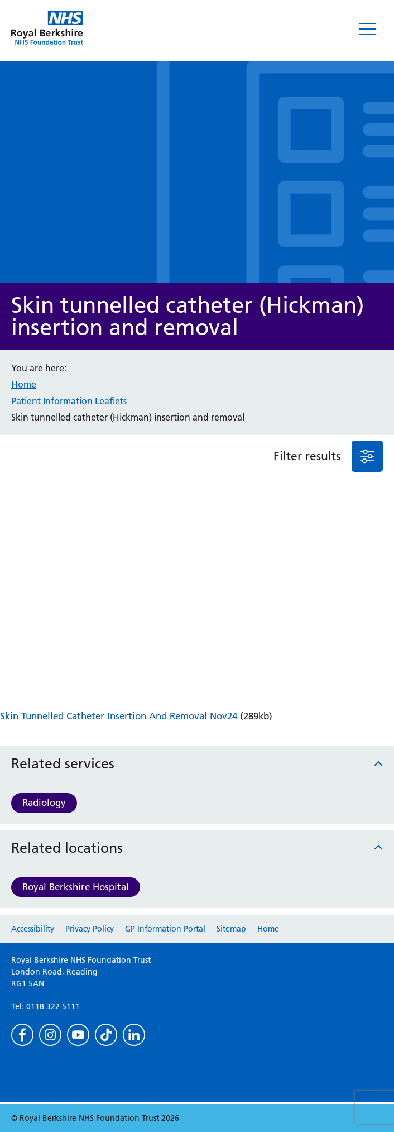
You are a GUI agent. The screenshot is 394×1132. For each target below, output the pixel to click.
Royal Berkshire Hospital (75, 886)
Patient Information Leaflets (69, 401)
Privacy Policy (89, 929)
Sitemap (231, 929)
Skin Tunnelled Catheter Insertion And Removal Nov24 (118, 716)
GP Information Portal (165, 929)
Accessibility (32, 929)
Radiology (44, 802)
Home (23, 384)
